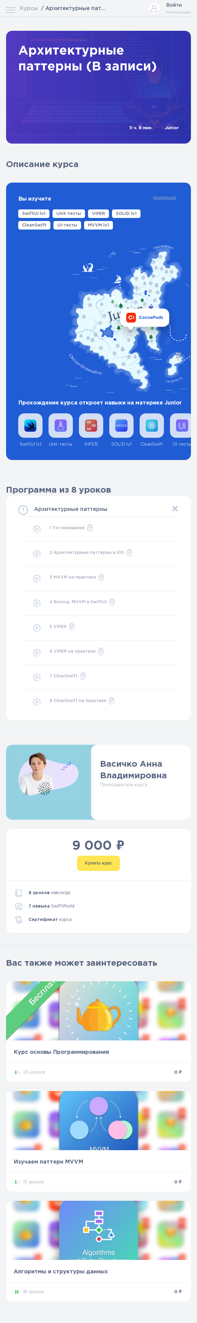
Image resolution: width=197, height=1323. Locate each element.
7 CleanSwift (59, 677)
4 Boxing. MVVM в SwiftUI (74, 603)
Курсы (29, 8)
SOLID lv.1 (126, 214)
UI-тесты (67, 225)
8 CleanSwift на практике (73, 702)
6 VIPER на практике (68, 653)
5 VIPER (53, 628)
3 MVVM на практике (68, 578)
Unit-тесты (68, 214)
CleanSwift (34, 225)
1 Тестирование (62, 529)
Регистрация (178, 12)
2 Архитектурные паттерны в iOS (82, 554)
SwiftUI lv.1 (34, 214)
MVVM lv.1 (98, 225)
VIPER (98, 214)
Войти (174, 5)
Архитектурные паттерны (70, 509)
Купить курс (98, 863)
